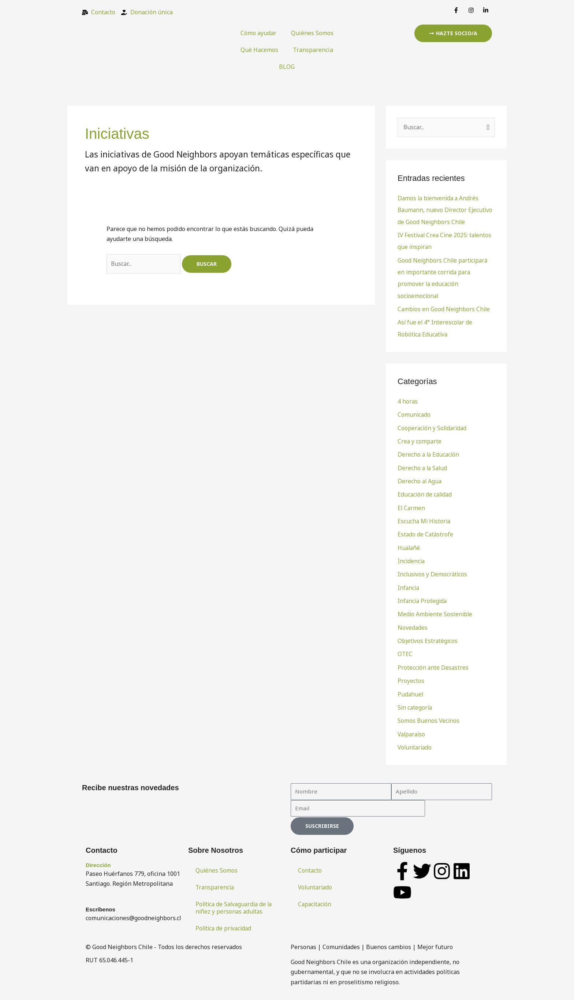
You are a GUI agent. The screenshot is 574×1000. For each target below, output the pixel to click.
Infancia (409, 584)
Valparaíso (412, 729)
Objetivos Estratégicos (428, 637)
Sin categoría (415, 703)
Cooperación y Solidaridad (433, 426)
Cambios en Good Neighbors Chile (445, 308)
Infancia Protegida (423, 598)
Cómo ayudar (258, 33)
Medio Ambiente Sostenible (436, 611)
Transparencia (313, 50)
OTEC (405, 650)
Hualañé (409, 545)
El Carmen (412, 505)
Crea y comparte (420, 439)
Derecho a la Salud (423, 466)
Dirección (98, 860)
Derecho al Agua (420, 479)
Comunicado (414, 413)
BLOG (287, 67)
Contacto (310, 866)
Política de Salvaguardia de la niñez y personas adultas (235, 903)
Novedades (413, 624)
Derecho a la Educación (429, 453)
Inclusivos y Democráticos (433, 571)
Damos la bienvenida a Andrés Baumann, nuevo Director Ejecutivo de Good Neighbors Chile (446, 210)
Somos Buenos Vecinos (429, 716)
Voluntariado (415, 743)
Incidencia (412, 558)
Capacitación (315, 899)
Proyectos (411, 677)
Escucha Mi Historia (425, 518)
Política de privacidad (224, 923)
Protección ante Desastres (434, 663)
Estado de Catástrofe (426, 532)
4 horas (408, 400)
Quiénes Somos (312, 33)
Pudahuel (411, 690)
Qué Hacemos (259, 50)
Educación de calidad (426, 492)
